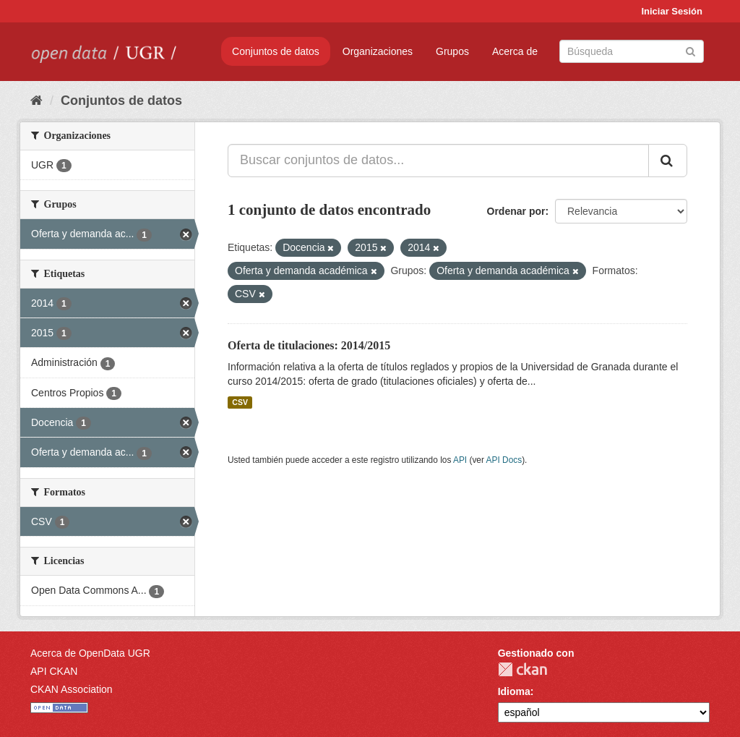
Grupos (452, 51)
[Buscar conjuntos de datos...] (438, 160)
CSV (240, 402)
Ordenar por (516, 211)
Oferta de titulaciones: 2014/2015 (309, 345)
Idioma (514, 691)
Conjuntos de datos (275, 51)
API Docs (504, 460)
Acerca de (515, 51)
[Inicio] (36, 100)
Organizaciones (378, 51)
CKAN (522, 669)
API (460, 460)
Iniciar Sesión (671, 11)
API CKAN (53, 671)
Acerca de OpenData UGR (90, 653)
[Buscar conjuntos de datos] (631, 51)
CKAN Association (71, 689)
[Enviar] (690, 50)
